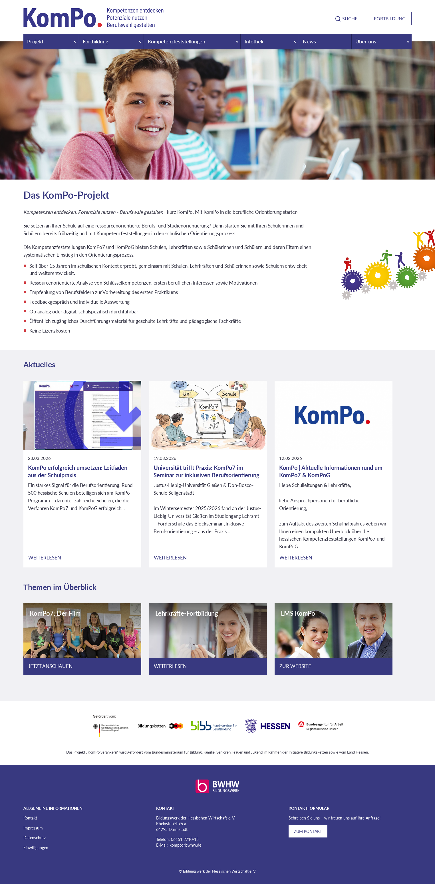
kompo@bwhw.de (185, 845)
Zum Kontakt (308, 831)
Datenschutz (34, 837)
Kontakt (30, 817)
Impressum (33, 827)
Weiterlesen (44, 558)
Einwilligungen (35, 847)
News (309, 42)
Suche (349, 18)
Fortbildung (390, 18)
